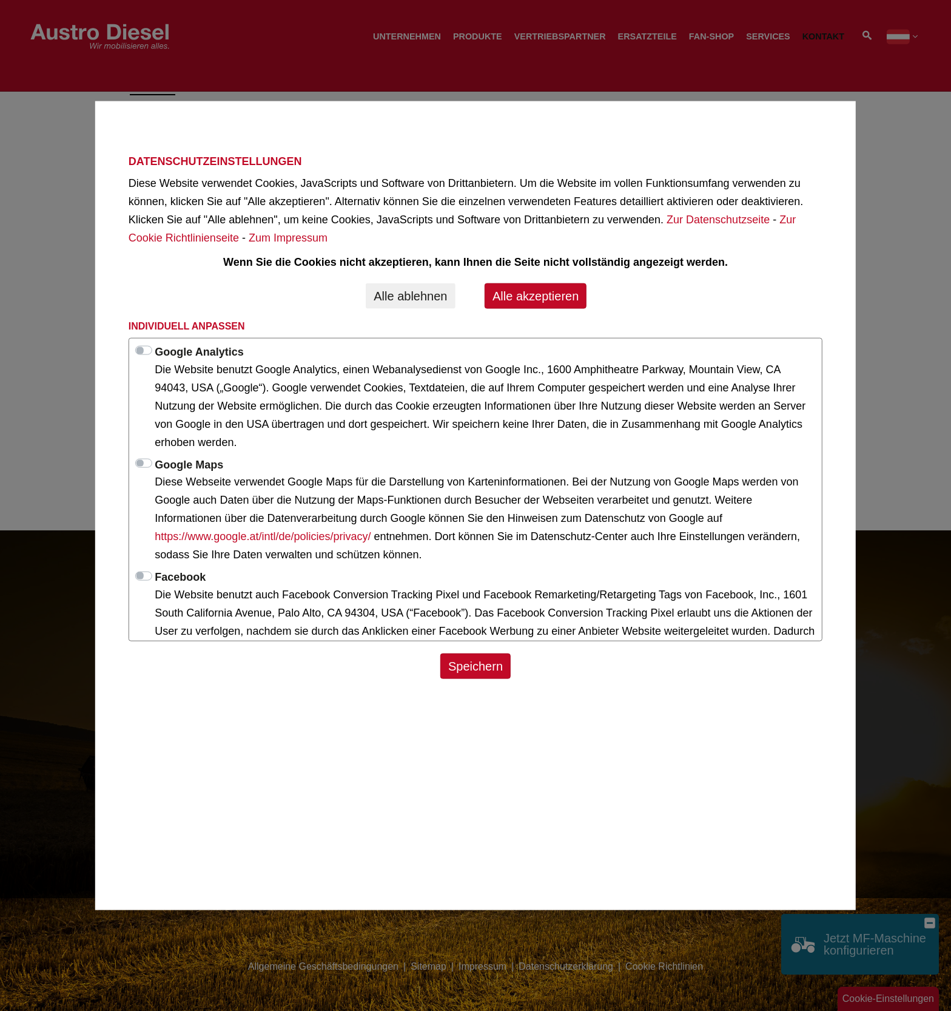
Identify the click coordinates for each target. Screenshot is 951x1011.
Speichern (475, 665)
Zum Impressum (288, 237)
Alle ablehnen (410, 295)
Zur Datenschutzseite (718, 219)
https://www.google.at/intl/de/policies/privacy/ (264, 536)
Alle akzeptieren (535, 295)
